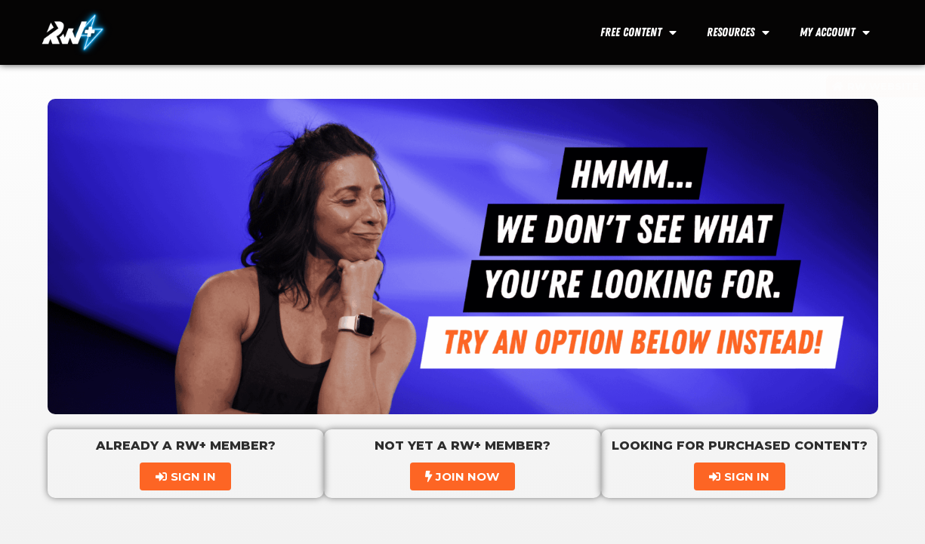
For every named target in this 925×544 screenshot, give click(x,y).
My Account (835, 32)
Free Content (638, 32)
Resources (738, 32)
